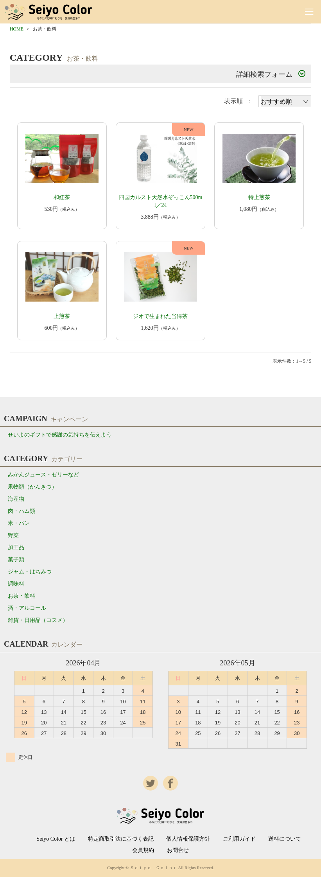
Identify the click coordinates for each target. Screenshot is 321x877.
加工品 (16, 547)
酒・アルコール (27, 608)
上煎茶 (62, 316)
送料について (284, 839)
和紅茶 (62, 197)
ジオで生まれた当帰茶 (160, 316)
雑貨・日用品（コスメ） (38, 620)
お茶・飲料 (21, 596)
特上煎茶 (259, 197)
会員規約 (143, 850)
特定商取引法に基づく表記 (121, 839)
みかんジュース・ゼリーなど (43, 475)
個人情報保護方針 (188, 839)
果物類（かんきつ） (32, 487)
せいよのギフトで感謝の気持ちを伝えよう (60, 435)
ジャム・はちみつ (30, 572)
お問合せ (178, 850)
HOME (16, 29)
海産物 (16, 499)
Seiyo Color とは (55, 839)
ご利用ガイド (239, 839)
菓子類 (16, 560)
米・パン (19, 523)
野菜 (13, 535)
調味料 (16, 584)
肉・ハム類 (21, 511)
